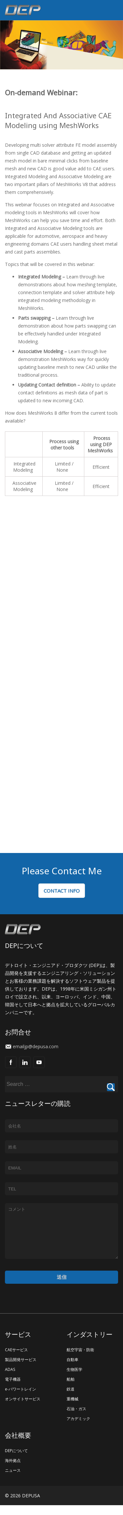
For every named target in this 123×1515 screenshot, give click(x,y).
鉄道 (70, 1399)
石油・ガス (76, 1418)
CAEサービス (16, 1359)
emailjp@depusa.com (35, 1046)
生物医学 (74, 1379)
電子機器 (13, 1389)
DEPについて (16, 1460)
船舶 (70, 1389)
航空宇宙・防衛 (80, 1359)
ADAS (10, 1379)
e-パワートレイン (20, 1399)
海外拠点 (13, 1470)
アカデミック (78, 1428)
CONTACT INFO (62, 890)
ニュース (13, 1480)
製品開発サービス (20, 1369)
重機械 (72, 1408)
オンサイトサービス (22, 1408)
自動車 (72, 1369)
